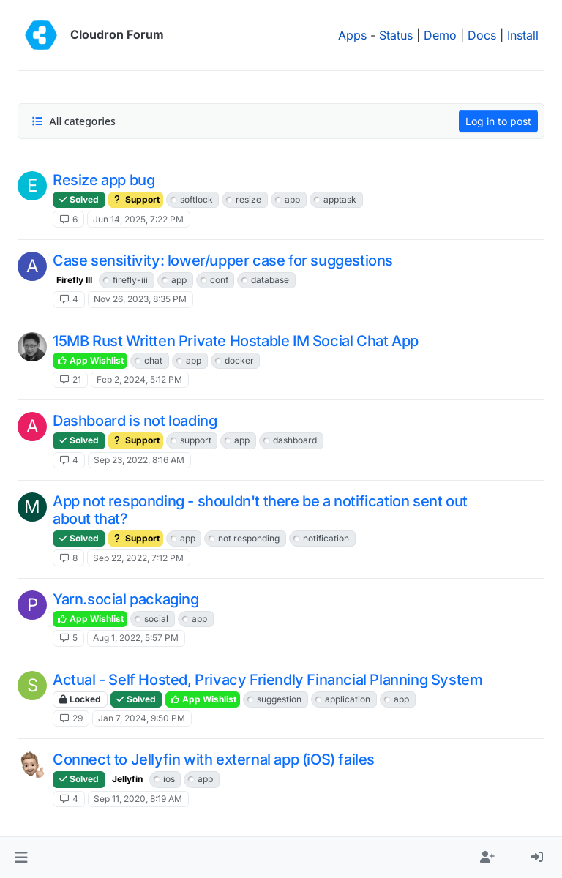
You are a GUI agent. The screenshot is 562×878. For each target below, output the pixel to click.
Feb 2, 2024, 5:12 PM (139, 379)
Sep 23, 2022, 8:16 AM (139, 459)
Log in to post (498, 121)
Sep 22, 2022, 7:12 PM (138, 557)
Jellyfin (127, 778)
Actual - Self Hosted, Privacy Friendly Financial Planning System (267, 679)
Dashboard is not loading (135, 420)
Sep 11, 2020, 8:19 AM (138, 798)
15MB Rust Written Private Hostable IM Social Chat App (236, 341)
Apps (352, 35)
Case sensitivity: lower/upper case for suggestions (223, 260)
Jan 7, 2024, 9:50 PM (141, 718)
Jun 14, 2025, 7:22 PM (138, 219)
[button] (21, 857)
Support (136, 199)
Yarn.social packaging (126, 599)
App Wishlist (90, 360)
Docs (482, 35)
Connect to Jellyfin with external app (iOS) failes (214, 759)
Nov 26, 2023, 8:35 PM (140, 298)
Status (396, 35)
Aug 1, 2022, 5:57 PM (136, 637)
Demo (440, 35)
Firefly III (74, 279)
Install (523, 35)
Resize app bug (103, 180)
